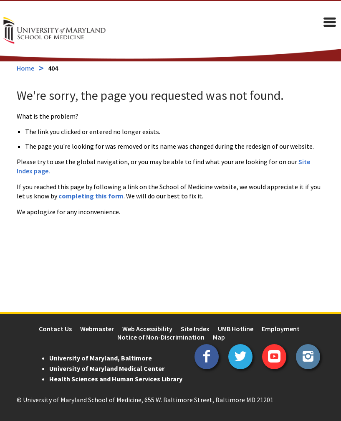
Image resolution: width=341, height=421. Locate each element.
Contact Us (55, 329)
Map (219, 337)
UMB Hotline (235, 329)
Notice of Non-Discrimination (161, 337)
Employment (281, 329)
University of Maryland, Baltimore (100, 358)
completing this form (91, 196)
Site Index (195, 329)
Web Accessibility (147, 329)
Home (25, 68)
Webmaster (97, 329)
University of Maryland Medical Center (106, 368)
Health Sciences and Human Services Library (115, 379)
